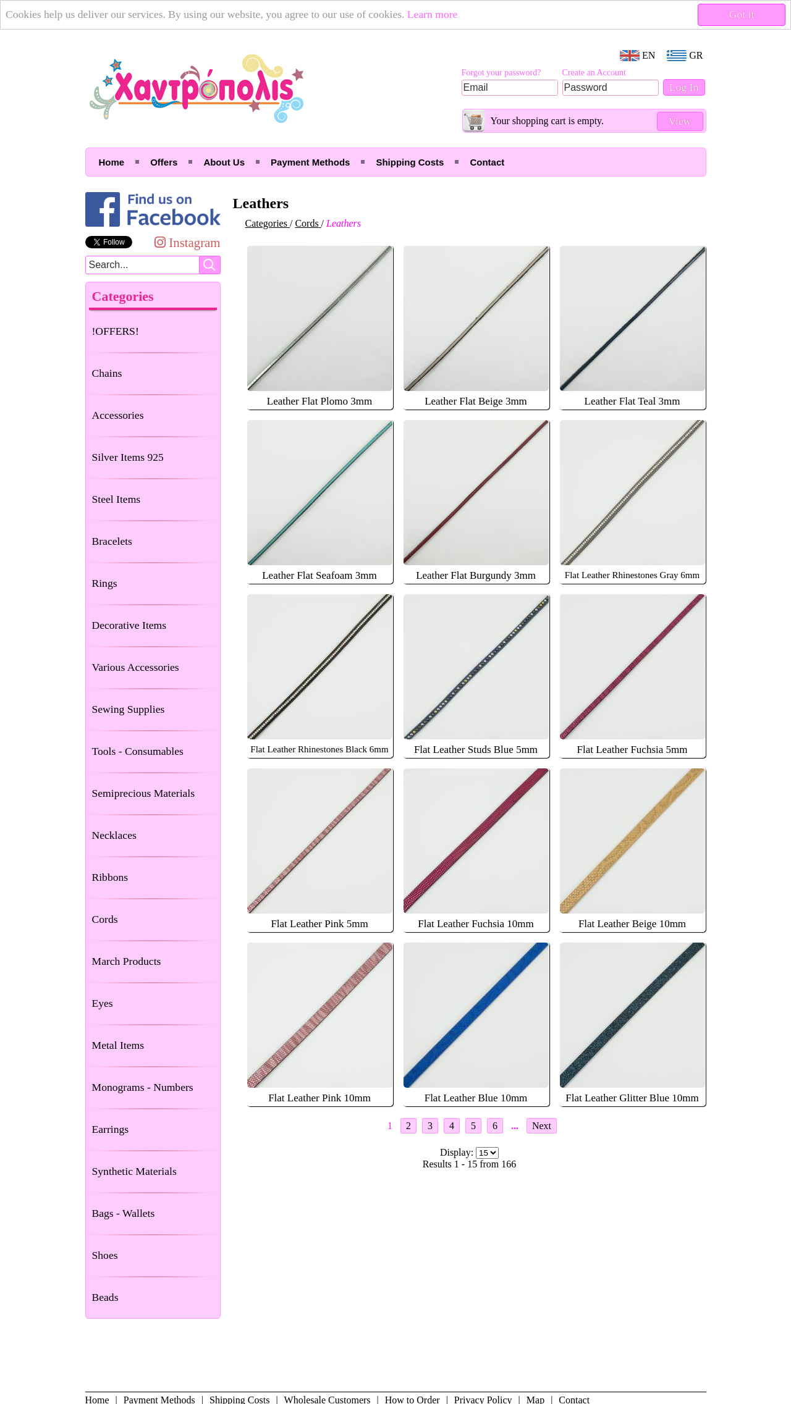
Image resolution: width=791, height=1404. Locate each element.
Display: (458, 1152)
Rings (104, 583)
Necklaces (114, 835)
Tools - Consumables (138, 751)
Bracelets (112, 541)
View (679, 121)
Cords (105, 919)
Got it (742, 14)
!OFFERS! (115, 331)
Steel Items (116, 499)
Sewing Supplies (128, 709)
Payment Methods (310, 162)
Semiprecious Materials (143, 793)
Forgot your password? (501, 72)
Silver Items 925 (128, 457)
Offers (163, 162)
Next (541, 1125)
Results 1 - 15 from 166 (470, 1164)
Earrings (110, 1129)
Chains (107, 373)
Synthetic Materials (134, 1171)
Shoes (105, 1255)
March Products (126, 961)
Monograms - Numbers (142, 1087)
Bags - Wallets (123, 1213)
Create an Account (594, 72)
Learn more (432, 14)
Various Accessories (135, 667)
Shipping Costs (410, 162)
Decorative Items (129, 625)
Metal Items (118, 1045)
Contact (487, 162)
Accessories (118, 415)
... (514, 1125)
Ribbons (110, 877)
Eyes (102, 1003)
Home (112, 162)
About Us (224, 162)
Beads (105, 1297)
